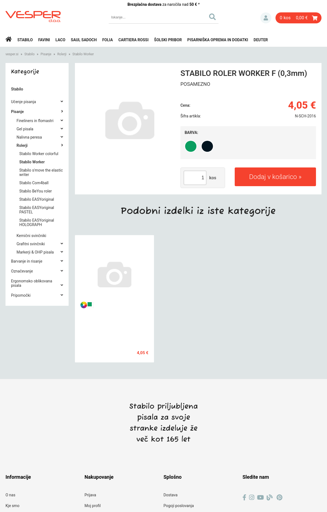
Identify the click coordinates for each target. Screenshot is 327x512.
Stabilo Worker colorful (38, 154)
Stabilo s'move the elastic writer (41, 172)
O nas (10, 495)
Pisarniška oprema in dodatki (217, 40)
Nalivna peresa (29, 137)
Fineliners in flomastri (35, 121)
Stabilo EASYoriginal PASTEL (36, 209)
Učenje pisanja (23, 102)
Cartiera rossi (133, 40)
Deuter (261, 40)
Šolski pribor (168, 40)
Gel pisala (25, 129)
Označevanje (22, 271)
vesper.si (12, 54)
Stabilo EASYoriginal (36, 199)
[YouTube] (260, 497)
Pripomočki (21, 295)
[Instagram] (251, 497)
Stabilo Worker (83, 54)
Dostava (171, 495)
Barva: (191, 132)
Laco (60, 40)
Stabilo (25, 40)
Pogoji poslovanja (179, 505)
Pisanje (45, 54)
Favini (44, 40)
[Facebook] (244, 497)
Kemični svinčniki (31, 235)
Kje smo (13, 505)
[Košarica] (298, 17)
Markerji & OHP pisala (35, 252)
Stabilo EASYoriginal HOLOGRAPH (36, 222)
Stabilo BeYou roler (35, 191)
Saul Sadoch (84, 40)
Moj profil (93, 505)
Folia (107, 40)
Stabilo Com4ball (33, 183)
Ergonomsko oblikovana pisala (31, 283)
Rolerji (61, 54)
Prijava (265, 17)
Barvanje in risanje (26, 261)
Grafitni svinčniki (31, 244)
